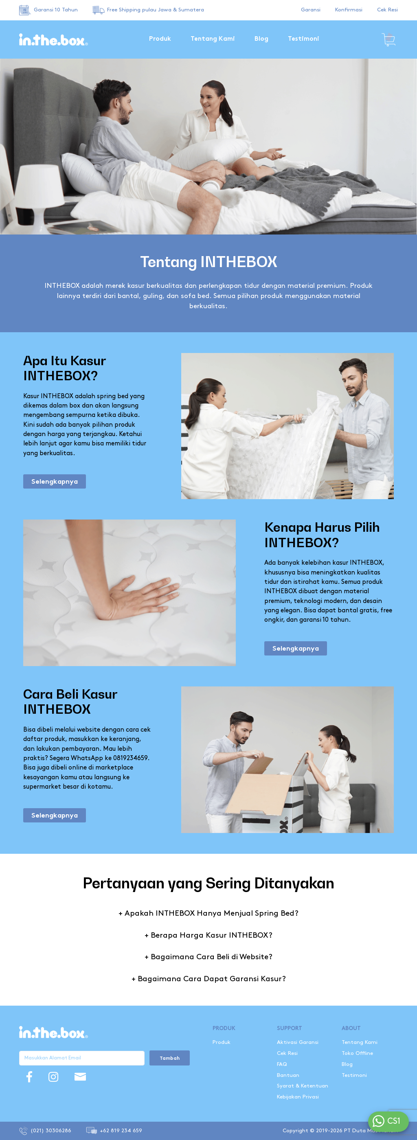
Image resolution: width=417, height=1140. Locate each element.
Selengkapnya (54, 482)
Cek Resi (387, 9)
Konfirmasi (348, 9)
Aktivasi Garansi (297, 1042)
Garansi (310, 9)
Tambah (170, 1058)
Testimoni (303, 39)
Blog (261, 39)
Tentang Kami (213, 39)
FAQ (282, 1064)
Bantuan (288, 1075)
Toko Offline (357, 1053)
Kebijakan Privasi (298, 1096)
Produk (160, 39)
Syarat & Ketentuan (302, 1085)
